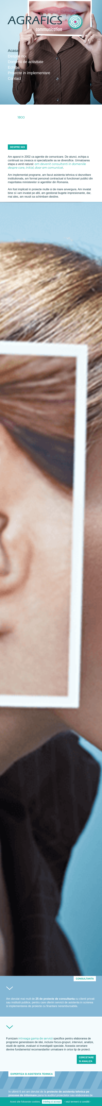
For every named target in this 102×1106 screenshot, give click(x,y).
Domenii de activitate (25, 62)
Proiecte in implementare (29, 73)
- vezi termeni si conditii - (77, 1101)
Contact (14, 78)
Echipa (13, 67)
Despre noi (17, 56)
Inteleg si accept (52, 1101)
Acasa (13, 50)
